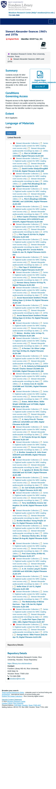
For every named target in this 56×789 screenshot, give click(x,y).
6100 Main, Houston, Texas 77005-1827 (27, 705)
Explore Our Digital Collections (12, 696)
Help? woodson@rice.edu (43, 13)
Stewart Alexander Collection (27, 143)
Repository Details (15, 644)
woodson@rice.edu (17, 679)
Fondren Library (7, 703)
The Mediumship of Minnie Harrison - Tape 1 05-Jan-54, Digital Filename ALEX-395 (28, 604)
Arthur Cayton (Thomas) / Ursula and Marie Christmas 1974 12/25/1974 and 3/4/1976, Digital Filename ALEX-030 (30, 219)
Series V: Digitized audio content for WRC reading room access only (30, 145)
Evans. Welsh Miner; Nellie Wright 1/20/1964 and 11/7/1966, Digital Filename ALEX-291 (29, 404)
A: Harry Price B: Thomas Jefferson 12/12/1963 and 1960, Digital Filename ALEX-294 (28, 421)
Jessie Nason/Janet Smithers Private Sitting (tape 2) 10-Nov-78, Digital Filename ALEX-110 (30, 318)
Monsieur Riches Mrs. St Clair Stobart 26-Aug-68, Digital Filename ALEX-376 (30, 538)
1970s (45, 214)
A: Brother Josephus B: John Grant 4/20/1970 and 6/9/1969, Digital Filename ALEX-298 (29, 454)
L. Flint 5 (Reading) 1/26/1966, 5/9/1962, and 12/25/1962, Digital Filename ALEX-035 (30, 201)
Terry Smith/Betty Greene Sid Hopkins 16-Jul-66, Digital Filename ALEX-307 (30, 505)
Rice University (18, 703)
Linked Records (14, 137)
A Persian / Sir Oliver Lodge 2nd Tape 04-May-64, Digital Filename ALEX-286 (29, 350)
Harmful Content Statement (12, 699)
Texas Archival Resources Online (13, 692)
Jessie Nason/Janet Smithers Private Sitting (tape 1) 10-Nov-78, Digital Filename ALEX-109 (30, 300)
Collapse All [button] (11, 133)
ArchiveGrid (6, 694)
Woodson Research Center (20, 13)
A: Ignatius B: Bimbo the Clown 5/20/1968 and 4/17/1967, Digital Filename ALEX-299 (30, 472)
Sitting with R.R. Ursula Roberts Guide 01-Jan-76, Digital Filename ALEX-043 (29, 252)
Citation (43, 45)
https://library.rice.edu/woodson (20, 663)
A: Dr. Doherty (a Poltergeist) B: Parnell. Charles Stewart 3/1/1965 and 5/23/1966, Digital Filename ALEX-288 (30, 368)
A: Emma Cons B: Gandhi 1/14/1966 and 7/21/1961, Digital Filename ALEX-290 (30, 386)
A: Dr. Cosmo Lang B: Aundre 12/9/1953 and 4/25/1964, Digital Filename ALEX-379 (30, 571)
